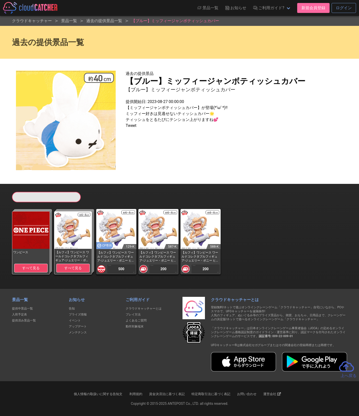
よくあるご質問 (136, 320)
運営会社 (272, 394)
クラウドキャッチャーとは (144, 308)
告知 (72, 308)
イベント (75, 320)
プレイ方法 (133, 314)
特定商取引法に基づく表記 (210, 394)
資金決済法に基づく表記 (167, 394)
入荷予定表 (19, 314)
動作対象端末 (135, 326)
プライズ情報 (78, 314)
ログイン (344, 7)
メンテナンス (78, 332)
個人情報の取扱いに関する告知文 (98, 394)
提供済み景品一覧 (24, 320)
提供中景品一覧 (22, 308)
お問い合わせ (247, 394)
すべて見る (31, 268)
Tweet (131, 125)
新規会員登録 (313, 7)
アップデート (78, 326)
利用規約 (135, 394)
